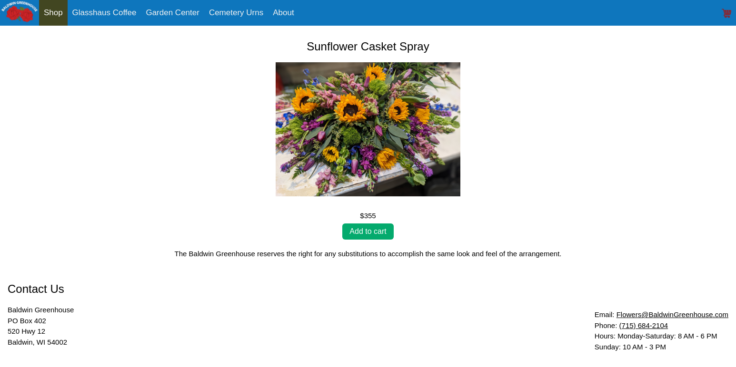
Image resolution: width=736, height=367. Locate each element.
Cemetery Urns (236, 12)
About (283, 12)
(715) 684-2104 (643, 325)
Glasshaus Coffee (104, 12)
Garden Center (172, 12)
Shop (53, 12)
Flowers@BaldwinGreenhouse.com (672, 314)
